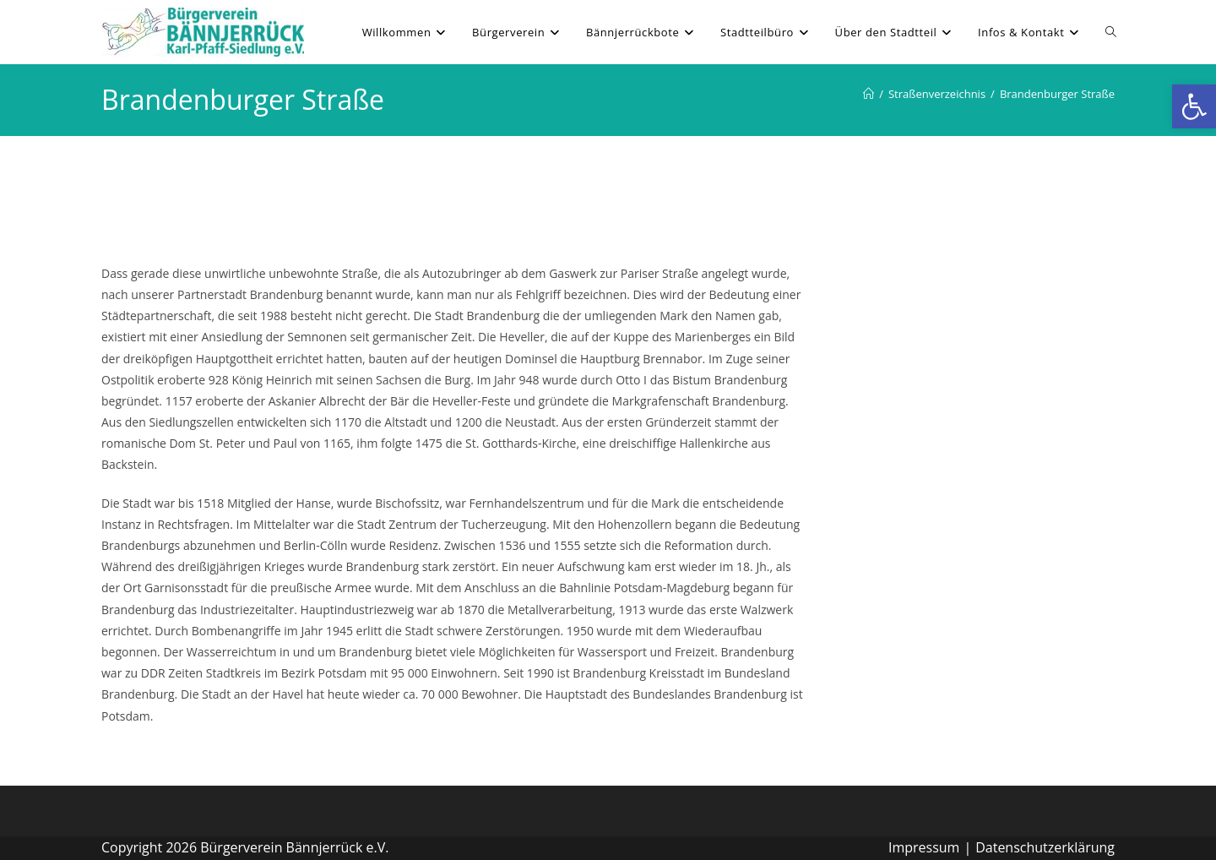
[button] (1194, 106)
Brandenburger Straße (1057, 93)
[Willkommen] (868, 93)
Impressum (923, 847)
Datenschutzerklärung (1045, 847)
